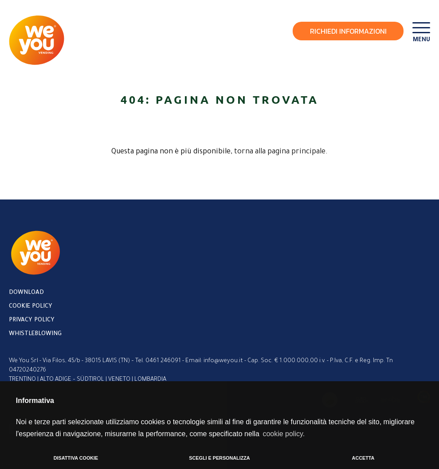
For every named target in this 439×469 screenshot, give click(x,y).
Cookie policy (30, 306)
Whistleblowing (35, 334)
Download (26, 292)
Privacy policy (32, 320)
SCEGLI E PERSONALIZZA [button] (219, 458)
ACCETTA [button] (363, 458)
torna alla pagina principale (279, 152)
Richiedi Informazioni (348, 31)
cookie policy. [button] (284, 434)
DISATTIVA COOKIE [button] (76, 458)
